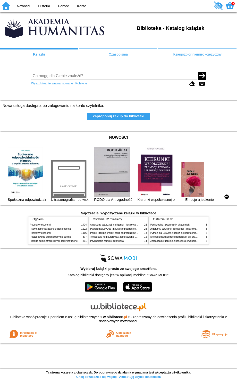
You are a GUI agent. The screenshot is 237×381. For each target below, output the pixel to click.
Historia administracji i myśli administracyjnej (54, 241)
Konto (81, 6)
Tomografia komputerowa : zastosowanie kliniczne (117, 236)
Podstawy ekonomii (40, 224)
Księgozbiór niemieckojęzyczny (197, 54)
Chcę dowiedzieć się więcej (96, 377)
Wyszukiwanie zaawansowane (52, 83)
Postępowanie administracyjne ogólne (50, 236)
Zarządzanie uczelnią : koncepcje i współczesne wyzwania (182, 241)
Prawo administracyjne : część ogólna (50, 228)
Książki (39, 54)
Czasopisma (118, 54)
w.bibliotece (115, 317)
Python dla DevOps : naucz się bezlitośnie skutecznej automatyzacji (127, 228)
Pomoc (63, 6)
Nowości (23, 6)
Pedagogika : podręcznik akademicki (170, 224)
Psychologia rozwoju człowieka (107, 241)
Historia (44, 6)
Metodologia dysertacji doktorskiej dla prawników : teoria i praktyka (186, 236)
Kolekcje (81, 83)
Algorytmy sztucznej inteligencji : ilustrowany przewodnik (120, 224)
